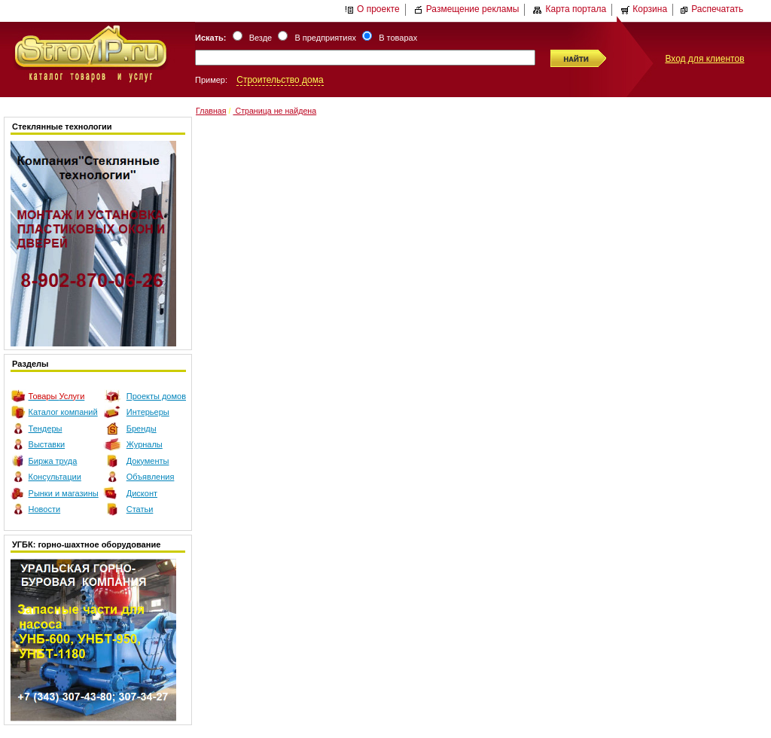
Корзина (643, 9)
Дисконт (141, 493)
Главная (211, 110)
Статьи (140, 509)
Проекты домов (156, 396)
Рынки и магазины (64, 493)
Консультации (55, 476)
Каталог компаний (63, 411)
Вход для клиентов (704, 58)
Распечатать (711, 9)
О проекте (372, 9)
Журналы (144, 444)
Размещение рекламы (467, 9)
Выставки (47, 444)
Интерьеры (147, 411)
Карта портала (569, 9)
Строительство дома (279, 80)
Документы (147, 460)
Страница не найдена (274, 110)
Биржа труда (53, 460)
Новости (45, 509)
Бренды (141, 428)
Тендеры (45, 428)
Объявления (150, 476)
